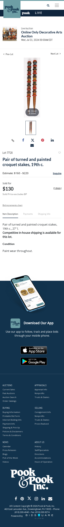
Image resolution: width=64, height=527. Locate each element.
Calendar (7, 446)
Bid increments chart (12, 205)
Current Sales (9, 389)
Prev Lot (8, 54)
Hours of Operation (43, 462)
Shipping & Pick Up (11, 427)
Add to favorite (59, 153)
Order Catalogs (9, 401)
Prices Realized (42, 423)
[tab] (10, 215)
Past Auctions (9, 393)
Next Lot (56, 53)
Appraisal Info (41, 389)
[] (57, 188)
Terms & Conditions (12, 435)
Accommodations (43, 458)
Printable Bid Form (11, 416)
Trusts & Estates (42, 397)
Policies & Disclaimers (13, 431)
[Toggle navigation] (56, 5)
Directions (39, 454)
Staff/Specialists (42, 450)
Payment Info (9, 423)
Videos (6, 462)
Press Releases (9, 450)
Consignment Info (43, 412)
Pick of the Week (10, 458)
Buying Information (11, 412)
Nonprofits (39, 393)
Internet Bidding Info (12, 420)
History (38, 446)
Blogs (5, 454)
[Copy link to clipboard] (13, 140)
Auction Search (9, 397)
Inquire (57, 173)
